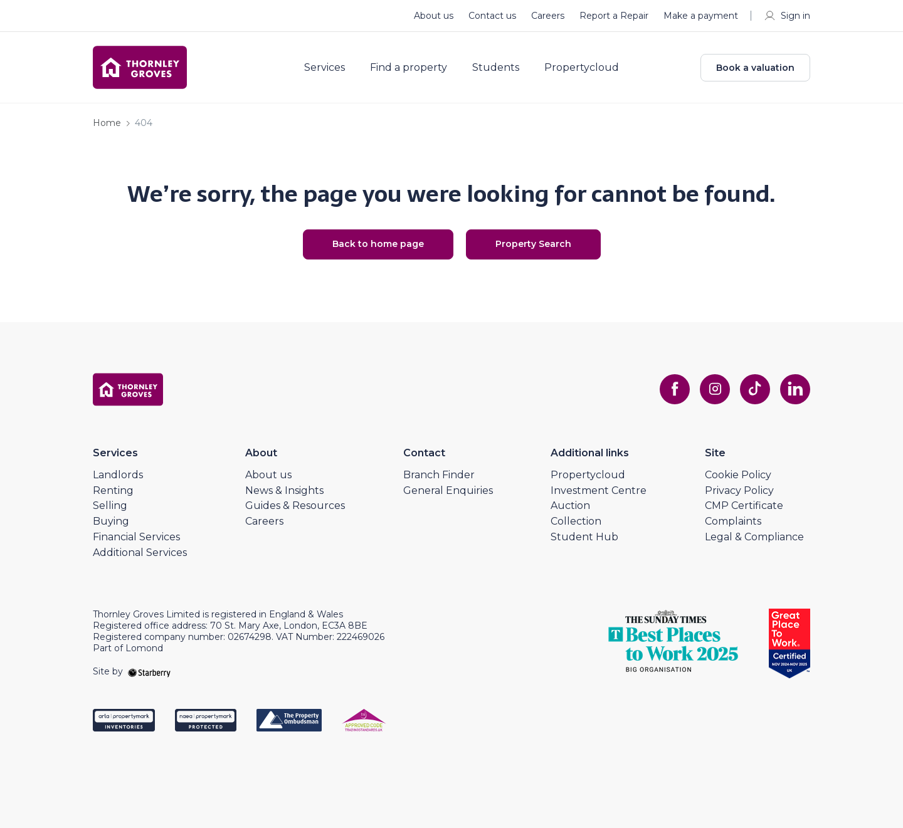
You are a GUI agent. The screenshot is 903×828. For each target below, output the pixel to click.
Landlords (118, 475)
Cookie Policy (738, 475)
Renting (113, 490)
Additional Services (140, 552)
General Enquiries (448, 490)
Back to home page (378, 243)
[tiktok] (755, 389)
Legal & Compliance (754, 537)
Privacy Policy (739, 490)
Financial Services (136, 537)
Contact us (492, 15)
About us (433, 15)
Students (495, 68)
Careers (547, 15)
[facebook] (675, 389)
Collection (576, 521)
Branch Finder (439, 475)
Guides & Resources (295, 505)
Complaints (733, 521)
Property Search (533, 243)
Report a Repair (613, 15)
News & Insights (284, 490)
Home (107, 122)
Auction (570, 505)
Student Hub (584, 537)
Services (324, 68)
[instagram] (715, 389)
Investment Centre (599, 490)
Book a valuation (755, 67)
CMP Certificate (744, 505)
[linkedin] (795, 389)
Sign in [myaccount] (786, 15)
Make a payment (700, 15)
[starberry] (149, 671)
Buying (111, 521)
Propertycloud (581, 68)
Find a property (408, 68)
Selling (110, 505)
